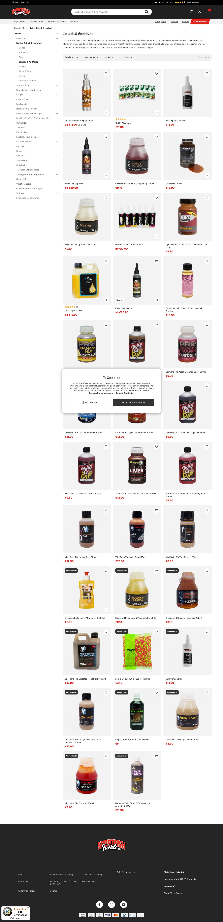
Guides (185, 21)
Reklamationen (89, 881)
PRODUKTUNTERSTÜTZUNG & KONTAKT (63, 882)
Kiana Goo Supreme (74, 183)
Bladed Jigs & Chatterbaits (28, 90)
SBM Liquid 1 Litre (73, 310)
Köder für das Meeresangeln (35, 113)
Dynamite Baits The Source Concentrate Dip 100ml (186, 246)
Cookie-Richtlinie (124, 393)
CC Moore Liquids (174, 183)
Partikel (22, 66)
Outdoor (74, 21)
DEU (22, 2)
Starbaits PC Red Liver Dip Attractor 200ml (135, 493)
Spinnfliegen (22, 160)
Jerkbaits (20, 127)
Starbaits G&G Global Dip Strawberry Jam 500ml (185, 495)
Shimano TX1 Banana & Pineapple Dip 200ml (136, 618)
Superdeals (200, 21)
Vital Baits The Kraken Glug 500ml (81, 557)
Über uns (54, 891)
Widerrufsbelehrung (27, 891)
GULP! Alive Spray (123, 123)
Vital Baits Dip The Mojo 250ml (79, 803)
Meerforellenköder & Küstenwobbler (35, 118)
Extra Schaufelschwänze (27, 198)
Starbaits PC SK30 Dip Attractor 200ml (83, 432)
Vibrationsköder (23, 184)
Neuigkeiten (160, 21)
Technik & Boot (37, 21)
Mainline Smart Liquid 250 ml (129, 244)
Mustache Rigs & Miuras (27, 137)
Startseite (17, 28)
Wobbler (35, 193)
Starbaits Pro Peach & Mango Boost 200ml (186, 372)
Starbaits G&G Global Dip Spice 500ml (83, 493)
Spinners (35, 155)
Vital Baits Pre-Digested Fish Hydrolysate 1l (85, 679)
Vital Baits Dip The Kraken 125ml (181, 557)
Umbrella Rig (22, 179)
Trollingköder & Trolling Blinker (35, 174)
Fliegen (35, 94)
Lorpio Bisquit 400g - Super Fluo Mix (132, 679)
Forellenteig (21, 104)
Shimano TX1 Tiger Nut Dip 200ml (80, 244)
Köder (25, 28)
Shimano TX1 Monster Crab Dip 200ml (184, 618)
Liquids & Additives (28, 62)
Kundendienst (161, 2)
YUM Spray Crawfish (175, 120)
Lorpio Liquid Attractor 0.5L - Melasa (132, 739)
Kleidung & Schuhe (57, 21)
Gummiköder (35, 123)
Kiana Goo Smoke (123, 308)
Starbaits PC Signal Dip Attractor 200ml (134, 432)
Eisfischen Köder (35, 141)
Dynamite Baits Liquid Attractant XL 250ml (85, 618)
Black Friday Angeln (173, 893)
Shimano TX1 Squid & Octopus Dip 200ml (134, 183)
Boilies (22, 47)
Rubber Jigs (22, 132)
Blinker (19, 151)
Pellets (22, 76)
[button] (190, 2)
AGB (20, 874)
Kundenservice (128, 872)
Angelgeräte (19, 21)
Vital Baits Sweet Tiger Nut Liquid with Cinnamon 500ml (83, 741)
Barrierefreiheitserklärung (62, 874)
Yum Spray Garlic (174, 679)
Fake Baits (24, 52)
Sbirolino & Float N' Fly (35, 85)
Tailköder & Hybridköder (27, 170)
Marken (174, 21)
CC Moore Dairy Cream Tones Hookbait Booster (184, 309)
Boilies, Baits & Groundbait (41, 28)
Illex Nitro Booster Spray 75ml (79, 120)
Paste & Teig (25, 71)
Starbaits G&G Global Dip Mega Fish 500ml (186, 432)
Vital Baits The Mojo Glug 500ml (130, 557)
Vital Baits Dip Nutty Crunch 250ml (182, 739)
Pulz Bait (20, 146)
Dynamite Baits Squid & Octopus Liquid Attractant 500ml (133, 804)
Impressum (23, 881)
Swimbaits (35, 165)
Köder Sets (35, 38)
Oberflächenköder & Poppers (30, 188)
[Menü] (28, 908)
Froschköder (22, 99)
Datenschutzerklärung (92, 874)
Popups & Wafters (27, 80)
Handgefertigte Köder (35, 109)
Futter (36, 57)
